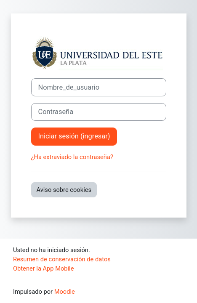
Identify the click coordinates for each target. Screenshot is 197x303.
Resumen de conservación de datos (62, 259)
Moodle (64, 291)
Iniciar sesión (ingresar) (74, 136)
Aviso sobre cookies (64, 190)
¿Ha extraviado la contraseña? (72, 157)
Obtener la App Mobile (43, 268)
